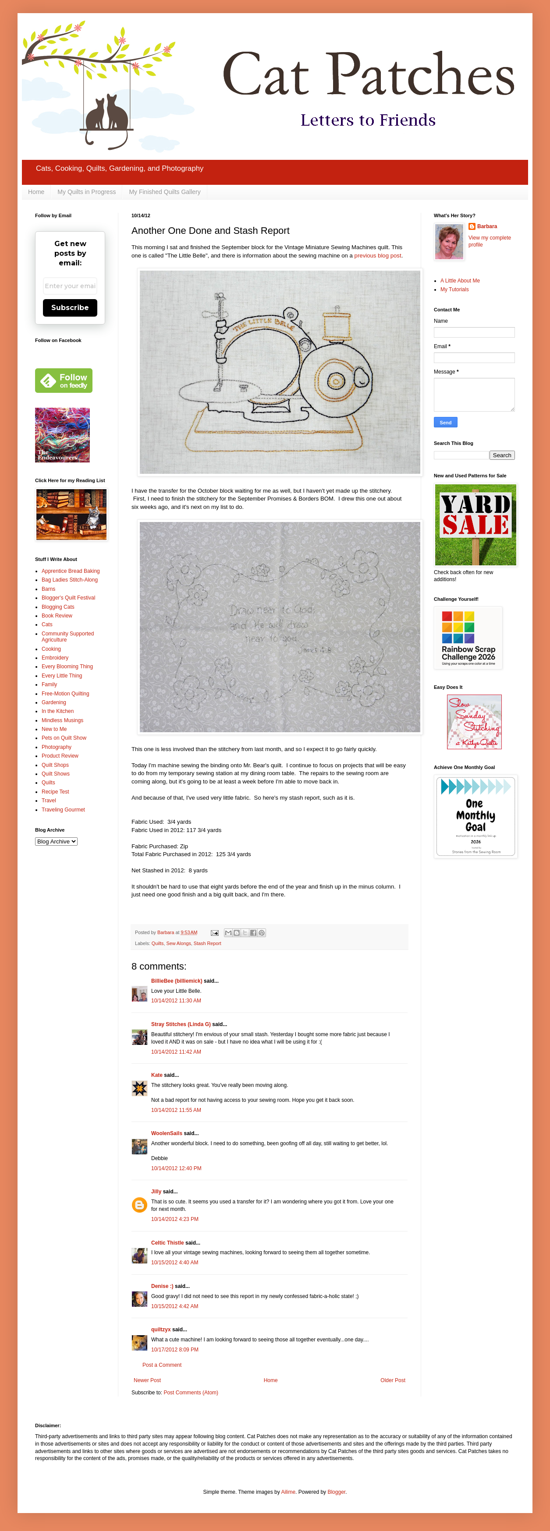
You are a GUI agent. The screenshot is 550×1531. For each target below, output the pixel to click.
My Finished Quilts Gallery (164, 191)
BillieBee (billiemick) (176, 981)
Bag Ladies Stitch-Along (70, 580)
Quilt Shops (55, 765)
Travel (49, 800)
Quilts (158, 943)
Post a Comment (161, 1365)
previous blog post (378, 255)
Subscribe (70, 307)
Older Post (392, 1380)
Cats (47, 624)
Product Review (60, 756)
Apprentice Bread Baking (71, 571)
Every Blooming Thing (67, 666)
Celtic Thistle (167, 1243)
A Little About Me (460, 281)
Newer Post (147, 1380)
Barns (48, 589)
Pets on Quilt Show (64, 738)
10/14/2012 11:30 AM (176, 1001)
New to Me (54, 729)
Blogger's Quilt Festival (68, 598)
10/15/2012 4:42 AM (174, 1306)
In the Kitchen (58, 711)
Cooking (51, 649)
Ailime (288, 1492)
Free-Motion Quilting (65, 694)
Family (49, 684)
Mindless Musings (62, 720)
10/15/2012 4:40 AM (174, 1262)
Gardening (54, 702)
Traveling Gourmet (63, 810)
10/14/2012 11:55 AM (176, 1110)
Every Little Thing (62, 676)
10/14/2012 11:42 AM (176, 1052)
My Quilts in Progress (86, 191)
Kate (157, 1075)
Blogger (336, 1492)
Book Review (57, 616)
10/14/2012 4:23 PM (175, 1219)
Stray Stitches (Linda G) (181, 1024)
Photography (56, 747)
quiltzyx (161, 1329)
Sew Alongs (178, 943)
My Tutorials (454, 289)
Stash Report (207, 943)
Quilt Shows (56, 774)
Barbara (487, 226)
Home (36, 191)
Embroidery (55, 658)
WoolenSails (166, 1133)
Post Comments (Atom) (190, 1393)
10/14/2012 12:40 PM (176, 1168)
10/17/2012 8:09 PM (175, 1350)
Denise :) (162, 1286)
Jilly (156, 1192)
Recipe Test (55, 792)
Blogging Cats (58, 607)
